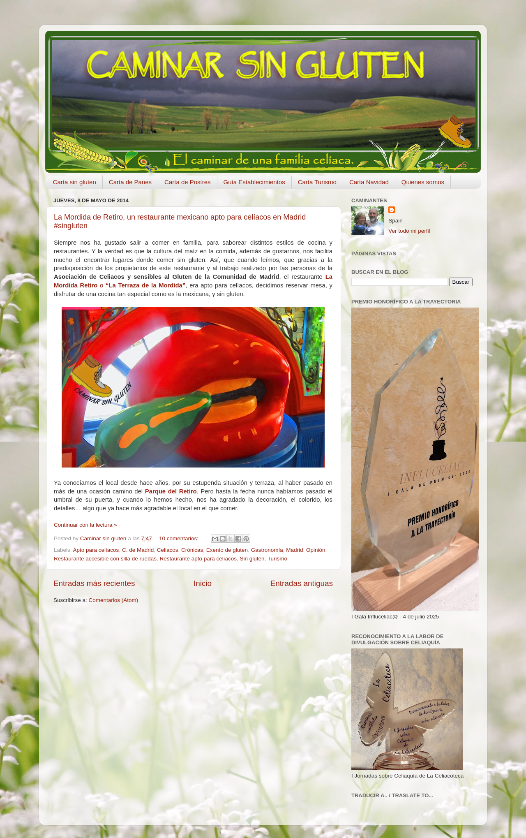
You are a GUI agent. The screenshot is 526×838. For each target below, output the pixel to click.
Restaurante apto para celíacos (198, 559)
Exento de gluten (227, 550)
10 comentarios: (179, 538)
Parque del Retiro (171, 491)
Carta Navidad (369, 181)
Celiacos (167, 550)
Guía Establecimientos (254, 181)
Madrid (294, 550)
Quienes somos (422, 181)
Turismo (277, 559)
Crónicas (192, 550)
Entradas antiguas (301, 583)
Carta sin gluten (74, 181)
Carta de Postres (187, 181)
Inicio (203, 583)
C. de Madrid (138, 550)
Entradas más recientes (94, 583)
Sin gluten (252, 559)
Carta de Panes (130, 181)
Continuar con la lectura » (85, 525)
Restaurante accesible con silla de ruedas (105, 559)
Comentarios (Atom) (113, 600)
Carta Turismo (317, 181)
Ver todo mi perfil (409, 231)
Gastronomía (267, 550)
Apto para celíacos (96, 550)
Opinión (315, 550)
